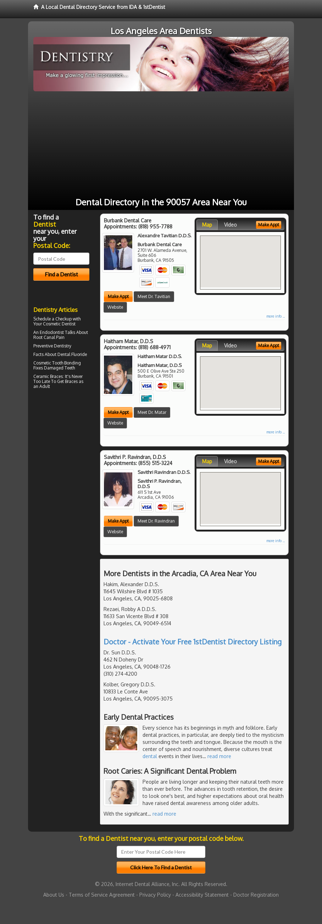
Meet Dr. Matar (152, 412)
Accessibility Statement (202, 895)
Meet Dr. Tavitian (154, 296)
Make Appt (118, 296)
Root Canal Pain (49, 337)
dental (150, 756)
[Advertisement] (161, 144)
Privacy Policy (155, 895)
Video (230, 225)
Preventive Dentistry (52, 345)
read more (219, 756)
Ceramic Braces (48, 376)
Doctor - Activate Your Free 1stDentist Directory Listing (193, 641)
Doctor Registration (256, 895)
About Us (53, 895)
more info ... (275, 316)
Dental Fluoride (72, 354)
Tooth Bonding (66, 363)
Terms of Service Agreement (102, 895)
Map (207, 225)
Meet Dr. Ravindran (156, 521)
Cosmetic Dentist (59, 323)
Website (115, 307)
